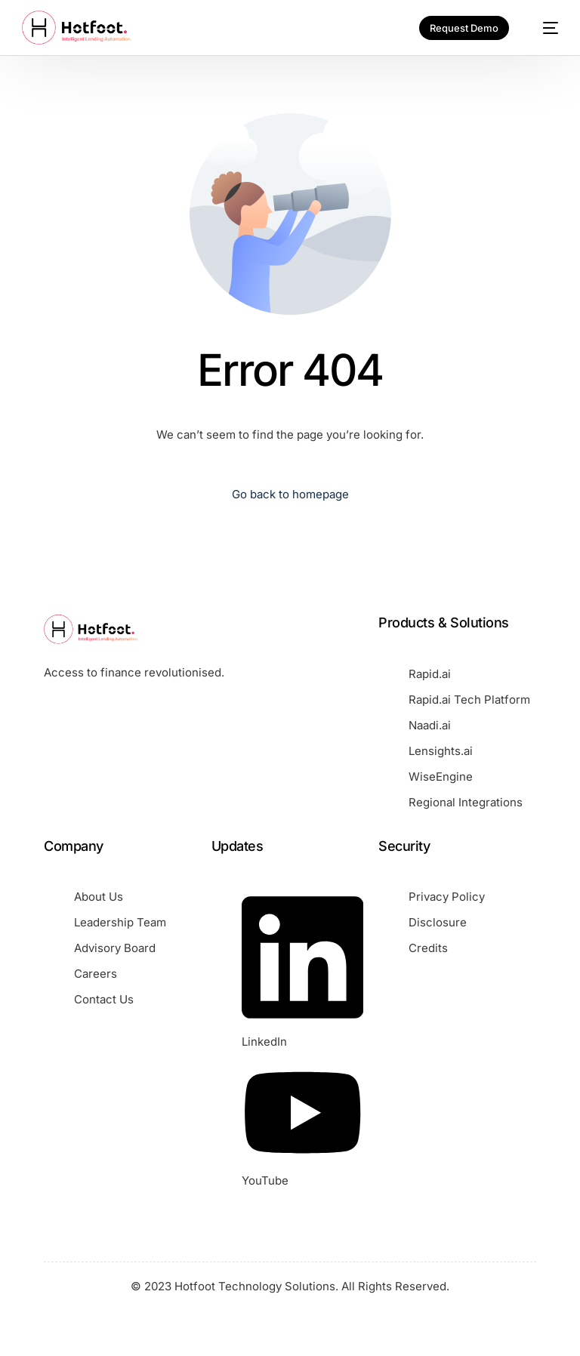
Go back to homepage (290, 494)
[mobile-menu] (543, 28)
